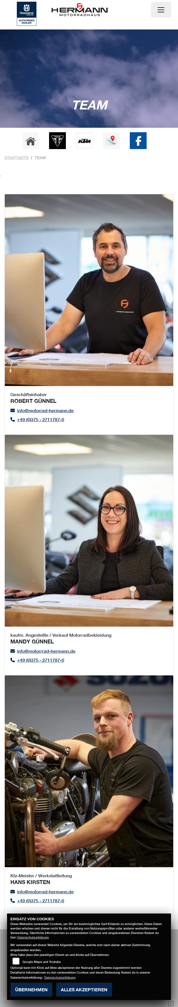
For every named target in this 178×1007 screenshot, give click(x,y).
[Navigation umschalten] (161, 10)
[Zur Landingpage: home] (30, 140)
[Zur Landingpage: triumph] (57, 140)
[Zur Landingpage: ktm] (84, 140)
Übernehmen (31, 989)
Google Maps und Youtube (41, 961)
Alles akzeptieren (84, 989)
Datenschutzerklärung (33, 937)
